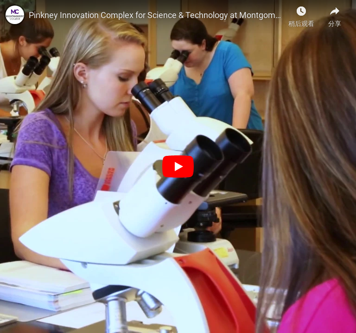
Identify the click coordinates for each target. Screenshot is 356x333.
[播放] (178, 166)
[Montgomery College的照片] (15, 15)
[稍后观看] (301, 14)
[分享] (335, 14)
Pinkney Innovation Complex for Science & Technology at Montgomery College (156, 15)
